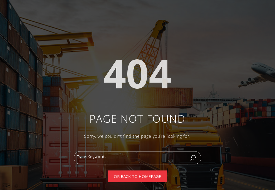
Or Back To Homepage (137, 176)
